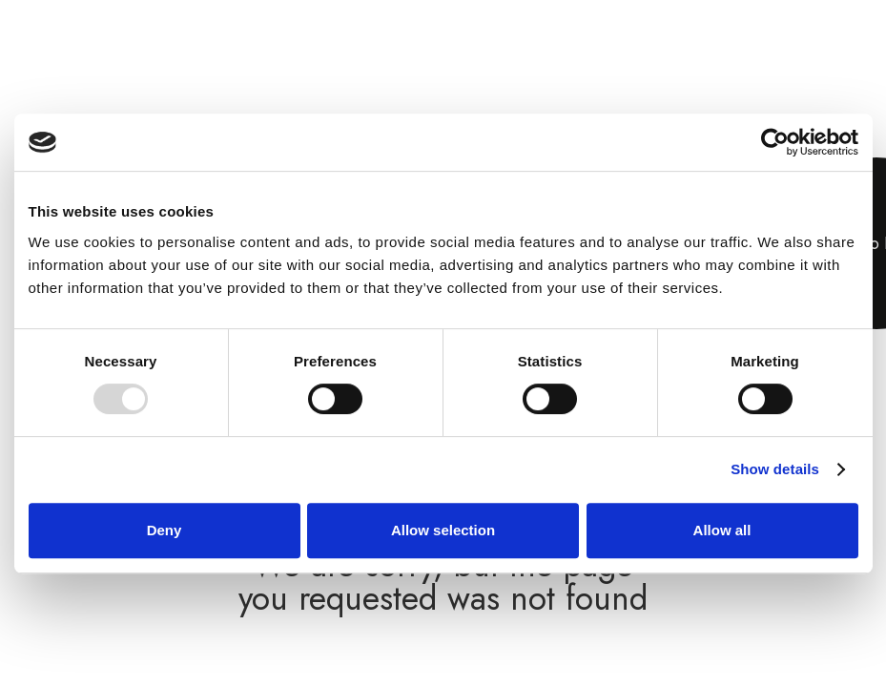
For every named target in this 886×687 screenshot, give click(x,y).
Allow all (722, 530)
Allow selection (443, 530)
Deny (164, 530)
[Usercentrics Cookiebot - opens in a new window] (774, 142)
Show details (775, 469)
